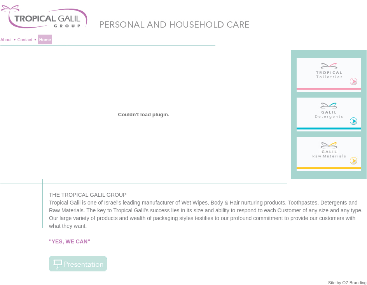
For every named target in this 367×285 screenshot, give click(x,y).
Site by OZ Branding (347, 282)
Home (45, 39)
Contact (24, 39)
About (6, 39)
